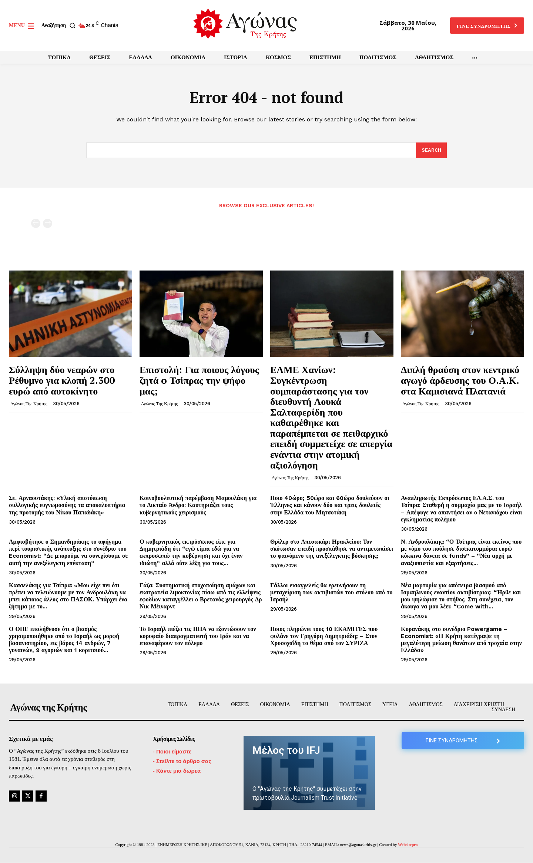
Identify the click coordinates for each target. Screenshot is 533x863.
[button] (59, 25)
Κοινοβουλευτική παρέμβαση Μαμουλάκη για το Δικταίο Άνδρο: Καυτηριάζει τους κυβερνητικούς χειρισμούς (198, 505)
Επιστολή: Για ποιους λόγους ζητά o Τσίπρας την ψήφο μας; (199, 380)
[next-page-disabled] (47, 223)
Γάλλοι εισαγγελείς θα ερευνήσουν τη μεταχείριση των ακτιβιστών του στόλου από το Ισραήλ (331, 592)
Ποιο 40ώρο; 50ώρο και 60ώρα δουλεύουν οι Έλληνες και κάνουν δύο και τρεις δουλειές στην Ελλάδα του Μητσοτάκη (329, 505)
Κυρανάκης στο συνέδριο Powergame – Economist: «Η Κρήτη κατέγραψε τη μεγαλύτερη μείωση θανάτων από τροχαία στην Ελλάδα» (461, 639)
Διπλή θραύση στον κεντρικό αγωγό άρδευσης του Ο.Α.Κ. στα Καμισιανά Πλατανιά (460, 380)
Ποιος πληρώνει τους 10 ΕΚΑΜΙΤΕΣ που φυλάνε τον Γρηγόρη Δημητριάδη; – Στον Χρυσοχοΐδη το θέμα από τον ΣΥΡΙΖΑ (324, 636)
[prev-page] (35, 223)
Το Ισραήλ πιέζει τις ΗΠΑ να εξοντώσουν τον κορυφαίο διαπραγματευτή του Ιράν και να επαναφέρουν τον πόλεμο (198, 636)
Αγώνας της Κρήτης (28, 404)
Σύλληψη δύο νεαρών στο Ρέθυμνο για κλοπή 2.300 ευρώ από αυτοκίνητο (62, 380)
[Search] (431, 150)
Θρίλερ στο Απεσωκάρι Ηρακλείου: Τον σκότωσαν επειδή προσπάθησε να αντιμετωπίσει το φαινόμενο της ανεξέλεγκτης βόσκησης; (331, 549)
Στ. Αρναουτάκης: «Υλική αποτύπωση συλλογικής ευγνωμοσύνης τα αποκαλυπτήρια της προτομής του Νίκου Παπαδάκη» (67, 505)
